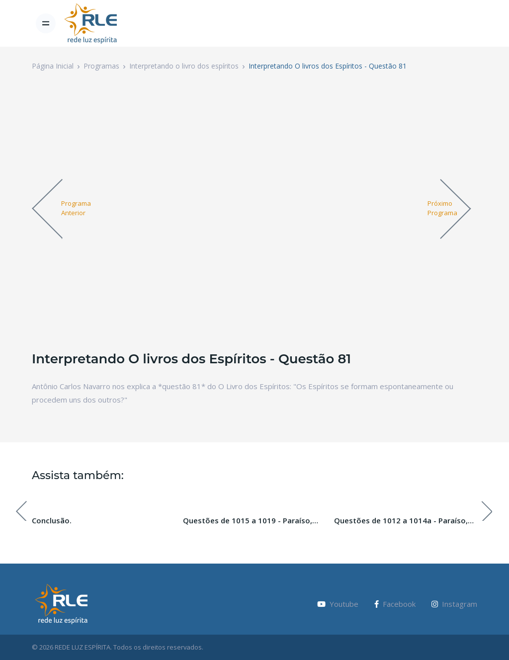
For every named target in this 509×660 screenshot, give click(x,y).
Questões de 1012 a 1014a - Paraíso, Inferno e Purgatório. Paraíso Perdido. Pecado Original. (403, 520)
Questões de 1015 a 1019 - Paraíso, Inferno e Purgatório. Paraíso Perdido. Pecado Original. (252, 520)
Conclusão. (52, 520)
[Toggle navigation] (46, 23)
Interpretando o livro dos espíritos (184, 66)
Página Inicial (53, 66)
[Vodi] (91, 23)
